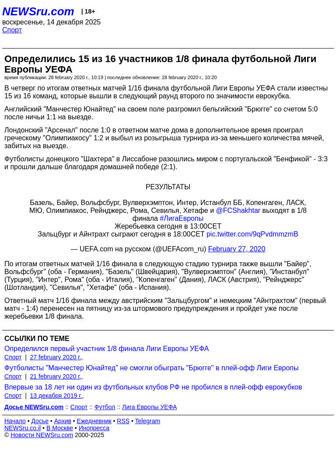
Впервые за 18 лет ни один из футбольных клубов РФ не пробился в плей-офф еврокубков (153, 387)
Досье (40, 420)
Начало (15, 420)
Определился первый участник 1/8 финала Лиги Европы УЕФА (106, 348)
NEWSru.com (38, 11)
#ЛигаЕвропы (181, 218)
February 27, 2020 (237, 249)
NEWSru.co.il (22, 427)
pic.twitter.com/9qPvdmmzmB (252, 234)
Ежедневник (94, 420)
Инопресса (94, 427)
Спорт (12, 30)
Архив (62, 420)
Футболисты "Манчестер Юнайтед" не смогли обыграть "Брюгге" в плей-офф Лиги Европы (151, 368)
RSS (123, 420)
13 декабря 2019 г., (57, 395)
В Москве (59, 427)
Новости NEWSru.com (41, 434)
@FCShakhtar (238, 210)
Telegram (148, 420)
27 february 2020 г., (56, 357)
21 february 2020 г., (56, 376)
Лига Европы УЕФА (149, 406)
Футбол (105, 406)
